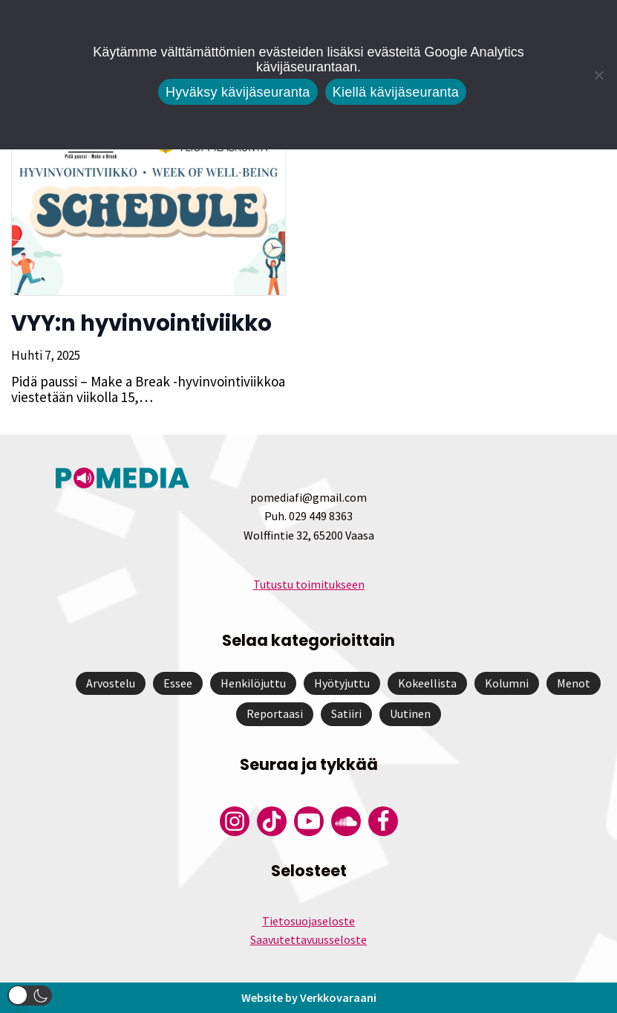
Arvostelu (110, 683)
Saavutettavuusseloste (308, 939)
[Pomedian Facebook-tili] (383, 821)
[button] (29, 996)
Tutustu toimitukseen (309, 584)
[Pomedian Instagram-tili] (234, 821)
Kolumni (507, 683)
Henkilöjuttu (253, 683)
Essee (177, 683)
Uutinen (410, 713)
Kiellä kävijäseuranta (396, 92)
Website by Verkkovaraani (308, 997)
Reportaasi (275, 713)
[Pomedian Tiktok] (272, 821)
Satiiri (346, 713)
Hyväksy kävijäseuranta (238, 92)
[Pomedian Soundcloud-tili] (346, 821)
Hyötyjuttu (342, 683)
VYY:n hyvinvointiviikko (141, 323)
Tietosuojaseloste (308, 920)
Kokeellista (427, 683)
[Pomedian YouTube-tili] (309, 821)
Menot (573, 683)
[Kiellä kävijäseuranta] (598, 75)
